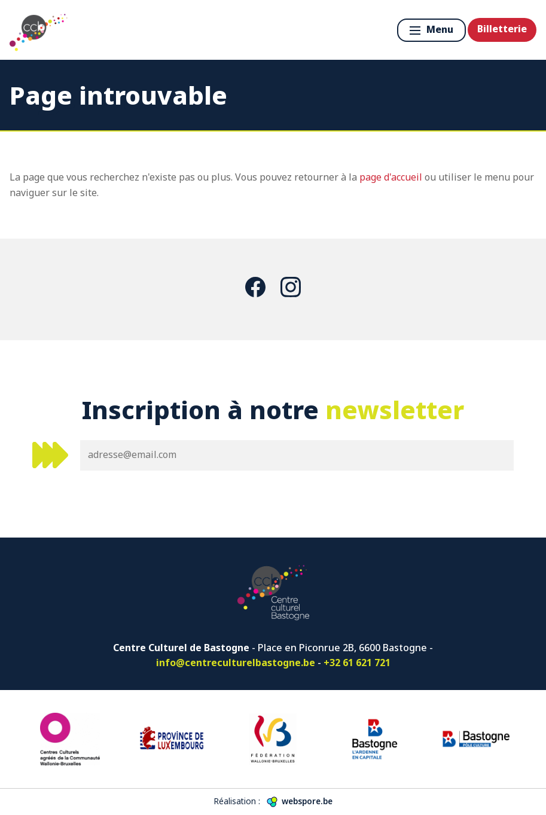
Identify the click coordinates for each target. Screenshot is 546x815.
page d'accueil (390, 177)
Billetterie (502, 28)
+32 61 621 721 (357, 662)
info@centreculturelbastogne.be (235, 662)
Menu (431, 29)
